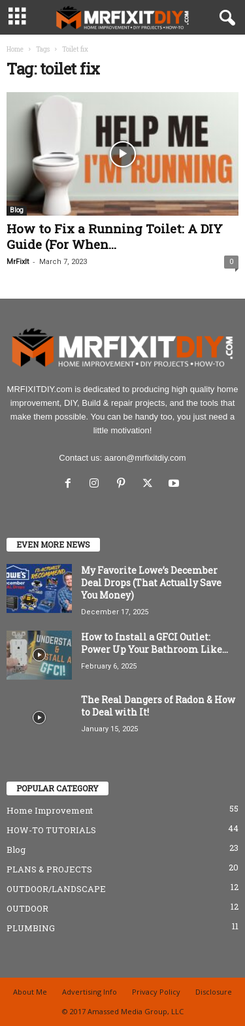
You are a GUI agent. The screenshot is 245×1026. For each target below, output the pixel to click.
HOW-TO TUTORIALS (51, 830)
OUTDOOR (27, 908)
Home (15, 49)
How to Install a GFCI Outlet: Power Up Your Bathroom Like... (154, 643)
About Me (30, 992)
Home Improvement (50, 810)
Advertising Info (89, 992)
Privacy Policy (156, 992)
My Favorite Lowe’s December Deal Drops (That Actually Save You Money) (151, 582)
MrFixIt (18, 261)
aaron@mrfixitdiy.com (145, 458)
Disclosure (213, 992)
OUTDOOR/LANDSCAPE (56, 889)
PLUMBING (31, 928)
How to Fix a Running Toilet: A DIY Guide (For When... (115, 236)
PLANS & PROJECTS (49, 869)
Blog (17, 210)
